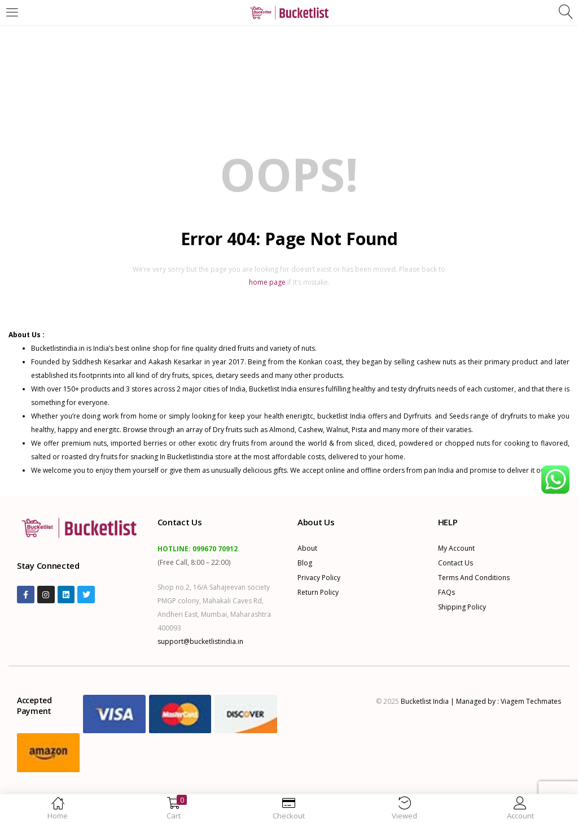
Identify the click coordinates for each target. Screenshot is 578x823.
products (96, 389)
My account (456, 548)
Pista (359, 429)
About (307, 548)
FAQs (446, 592)
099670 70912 (215, 549)
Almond (282, 429)
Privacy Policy (318, 577)
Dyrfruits (419, 416)
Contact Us (455, 563)
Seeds (458, 416)
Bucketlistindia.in (58, 348)
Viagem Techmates (531, 701)
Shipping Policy (462, 607)
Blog (304, 563)
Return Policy (318, 592)
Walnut (337, 429)
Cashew (310, 429)
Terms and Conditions (474, 577)
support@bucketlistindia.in (200, 641)
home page (267, 282)
